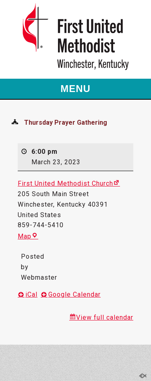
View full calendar (104, 317)
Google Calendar (74, 294)
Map (24, 236)
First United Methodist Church (65, 183)
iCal (31, 294)
